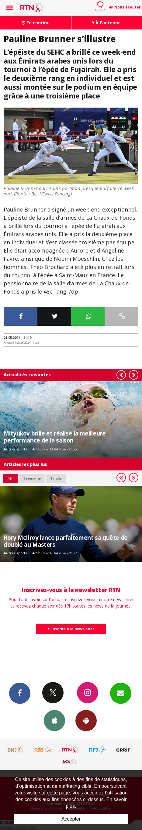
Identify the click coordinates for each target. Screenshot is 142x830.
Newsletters (120, 693)
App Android (86, 720)
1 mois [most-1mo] (56, 478)
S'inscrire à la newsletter (71, 629)
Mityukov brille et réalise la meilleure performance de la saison (55, 436)
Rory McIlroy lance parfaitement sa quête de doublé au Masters (66, 541)
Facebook (19, 693)
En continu (36, 23)
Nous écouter (127, 7)
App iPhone (54, 720)
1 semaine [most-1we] (32, 478)
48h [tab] (10, 478)
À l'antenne (106, 23)
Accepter (71, 818)
